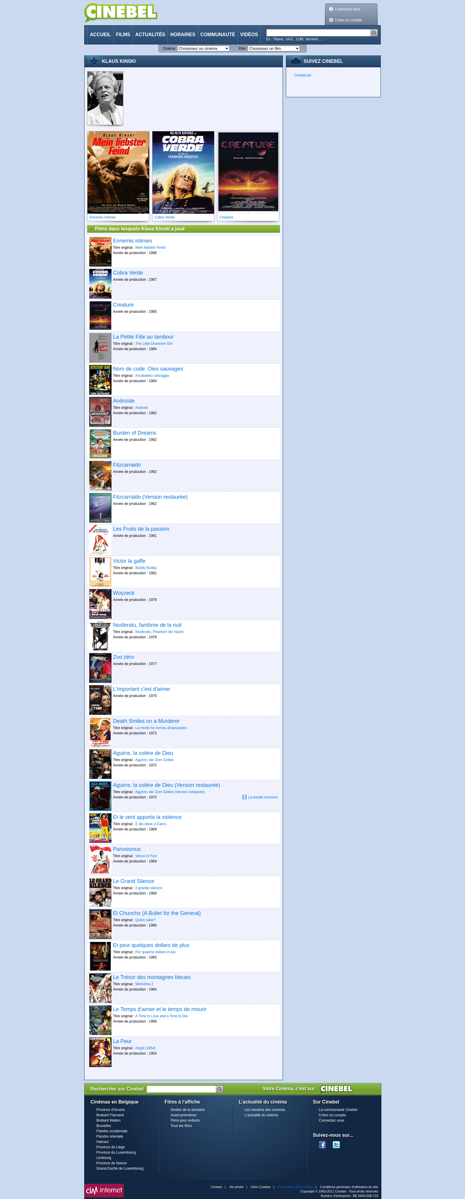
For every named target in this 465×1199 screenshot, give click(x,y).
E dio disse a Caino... (152, 824)
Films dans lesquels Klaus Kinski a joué (137, 228)
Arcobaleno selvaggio (152, 376)
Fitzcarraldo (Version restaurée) (150, 497)
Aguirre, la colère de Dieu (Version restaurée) (166, 785)
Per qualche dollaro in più (156, 952)
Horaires (182, 34)
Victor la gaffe (129, 561)
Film (242, 49)
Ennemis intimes (132, 241)
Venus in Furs (146, 856)
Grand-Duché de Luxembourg (120, 1168)
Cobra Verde (128, 273)
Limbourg (103, 1158)
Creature (123, 305)
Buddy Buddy (146, 568)
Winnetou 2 (145, 984)
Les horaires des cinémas (265, 1110)
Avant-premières (184, 1115)
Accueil (100, 34)
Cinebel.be (302, 75)
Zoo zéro (123, 657)
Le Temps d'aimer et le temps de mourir (159, 1009)
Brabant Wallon (108, 1120)
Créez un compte (348, 20)
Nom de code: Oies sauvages (148, 369)
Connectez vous (347, 9)
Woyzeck (124, 593)
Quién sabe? (146, 920)
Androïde (124, 401)
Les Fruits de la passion (141, 529)
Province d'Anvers (110, 1110)
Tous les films (181, 1126)
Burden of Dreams (134, 433)
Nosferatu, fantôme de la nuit (147, 625)
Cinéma (169, 49)
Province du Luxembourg (116, 1152)
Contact (216, 1187)
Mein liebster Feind (150, 247)
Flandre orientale (109, 1136)
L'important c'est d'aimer (141, 689)
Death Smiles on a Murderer (146, 721)
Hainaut (102, 1142)
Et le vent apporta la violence (147, 817)
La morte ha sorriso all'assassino (161, 728)
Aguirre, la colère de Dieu (143, 753)
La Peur (122, 1041)
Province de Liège (110, 1147)
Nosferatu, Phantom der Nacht (160, 632)
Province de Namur (111, 1163)
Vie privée (236, 1187)
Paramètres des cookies (295, 1187)
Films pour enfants (185, 1120)
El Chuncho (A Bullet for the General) (157, 913)
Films (123, 34)
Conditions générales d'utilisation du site (349, 1187)
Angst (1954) (145, 1048)
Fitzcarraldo (127, 465)
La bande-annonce (260, 797)
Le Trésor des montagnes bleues (152, 977)
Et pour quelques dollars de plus (151, 945)
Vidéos (249, 34)
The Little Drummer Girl (153, 344)
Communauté (217, 34)
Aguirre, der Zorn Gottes (154, 760)
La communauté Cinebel (338, 1110)
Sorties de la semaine (188, 1110)
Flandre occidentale (112, 1131)
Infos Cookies (261, 1187)
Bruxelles (103, 1126)
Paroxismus (127, 849)
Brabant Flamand (110, 1115)
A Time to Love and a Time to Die (161, 1016)
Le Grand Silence (133, 881)
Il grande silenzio (149, 888)
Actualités (150, 34)
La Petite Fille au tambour (143, 337)
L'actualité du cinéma (261, 1115)
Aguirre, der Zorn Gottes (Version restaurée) (170, 792)
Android (141, 408)
